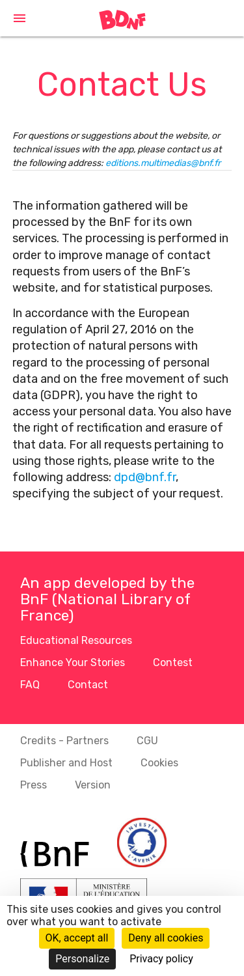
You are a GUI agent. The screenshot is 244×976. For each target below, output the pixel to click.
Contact (88, 684)
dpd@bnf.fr (145, 477)
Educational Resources (76, 640)
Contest (173, 662)
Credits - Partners (64, 740)
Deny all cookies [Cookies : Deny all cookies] (165, 938)
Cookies (159, 763)
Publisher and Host (66, 763)
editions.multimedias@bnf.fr (163, 163)
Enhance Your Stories (72, 662)
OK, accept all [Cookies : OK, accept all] (77, 938)
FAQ (30, 684)
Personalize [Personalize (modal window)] (82, 959)
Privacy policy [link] (161, 959)
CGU (147, 740)
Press (33, 785)
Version (93, 785)
